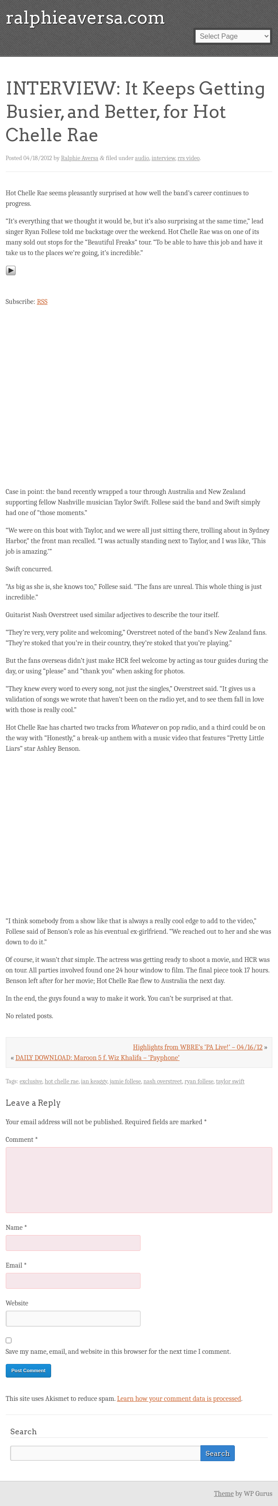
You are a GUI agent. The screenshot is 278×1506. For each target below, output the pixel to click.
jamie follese (125, 1081)
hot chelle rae (61, 1081)
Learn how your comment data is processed (179, 1399)
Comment (22, 1140)
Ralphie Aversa (79, 158)
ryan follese (199, 1081)
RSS (42, 302)
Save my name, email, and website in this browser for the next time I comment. (118, 1352)
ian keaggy (94, 1081)
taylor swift (230, 1081)
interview (163, 158)
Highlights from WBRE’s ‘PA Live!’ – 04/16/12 (198, 1047)
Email (16, 1265)
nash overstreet (163, 1081)
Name (16, 1228)
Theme (224, 1494)
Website (17, 1303)
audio (142, 158)
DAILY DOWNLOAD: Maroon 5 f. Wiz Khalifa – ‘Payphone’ (97, 1058)
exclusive (30, 1081)
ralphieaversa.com (85, 17)
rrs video (189, 158)
